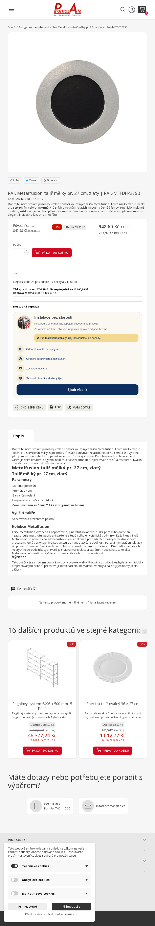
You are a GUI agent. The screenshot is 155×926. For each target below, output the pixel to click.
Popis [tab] (18, 436)
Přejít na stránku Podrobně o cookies (49, 914)
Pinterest (51, 180)
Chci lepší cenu (29, 407)
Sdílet (14, 180)
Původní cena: (23, 226)
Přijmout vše (71, 906)
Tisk (55, 407)
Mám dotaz (78, 407)
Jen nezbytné (27, 906)
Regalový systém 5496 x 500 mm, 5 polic (42, 705)
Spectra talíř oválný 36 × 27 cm (112, 703)
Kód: (11, 199)
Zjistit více (77, 389)
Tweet (31, 180)
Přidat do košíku (51, 252)
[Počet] (18, 252)
